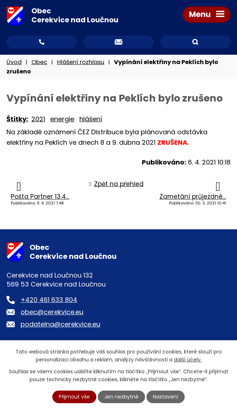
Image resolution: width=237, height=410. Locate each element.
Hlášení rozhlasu (80, 62)
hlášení (90, 118)
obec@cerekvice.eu (52, 311)
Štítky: (17, 118)
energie (62, 118)
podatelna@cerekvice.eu (60, 324)
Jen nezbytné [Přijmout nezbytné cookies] (121, 396)
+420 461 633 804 (49, 299)
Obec (39, 62)
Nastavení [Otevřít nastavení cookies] (165, 396)
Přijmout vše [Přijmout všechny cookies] (74, 396)
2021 (38, 118)
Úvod (14, 62)
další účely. (188, 359)
